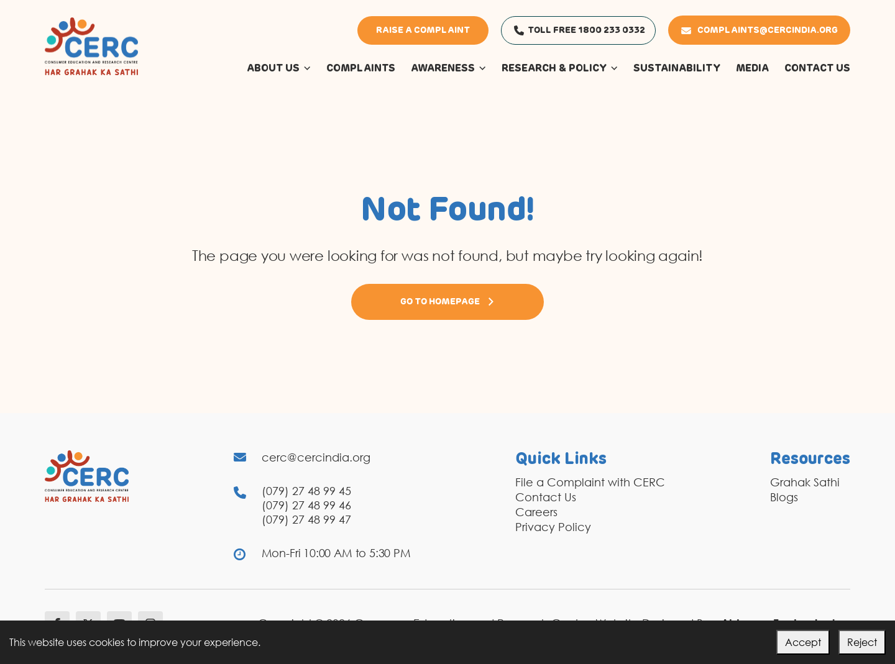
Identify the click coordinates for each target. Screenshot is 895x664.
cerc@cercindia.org (316, 457)
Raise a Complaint (423, 30)
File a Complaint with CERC (590, 482)
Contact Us (545, 497)
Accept (803, 642)
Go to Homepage (447, 302)
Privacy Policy (553, 527)
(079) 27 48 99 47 (306, 519)
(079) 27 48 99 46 (306, 505)
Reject (862, 642)
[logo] (91, 45)
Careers (536, 512)
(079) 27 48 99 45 (306, 491)
